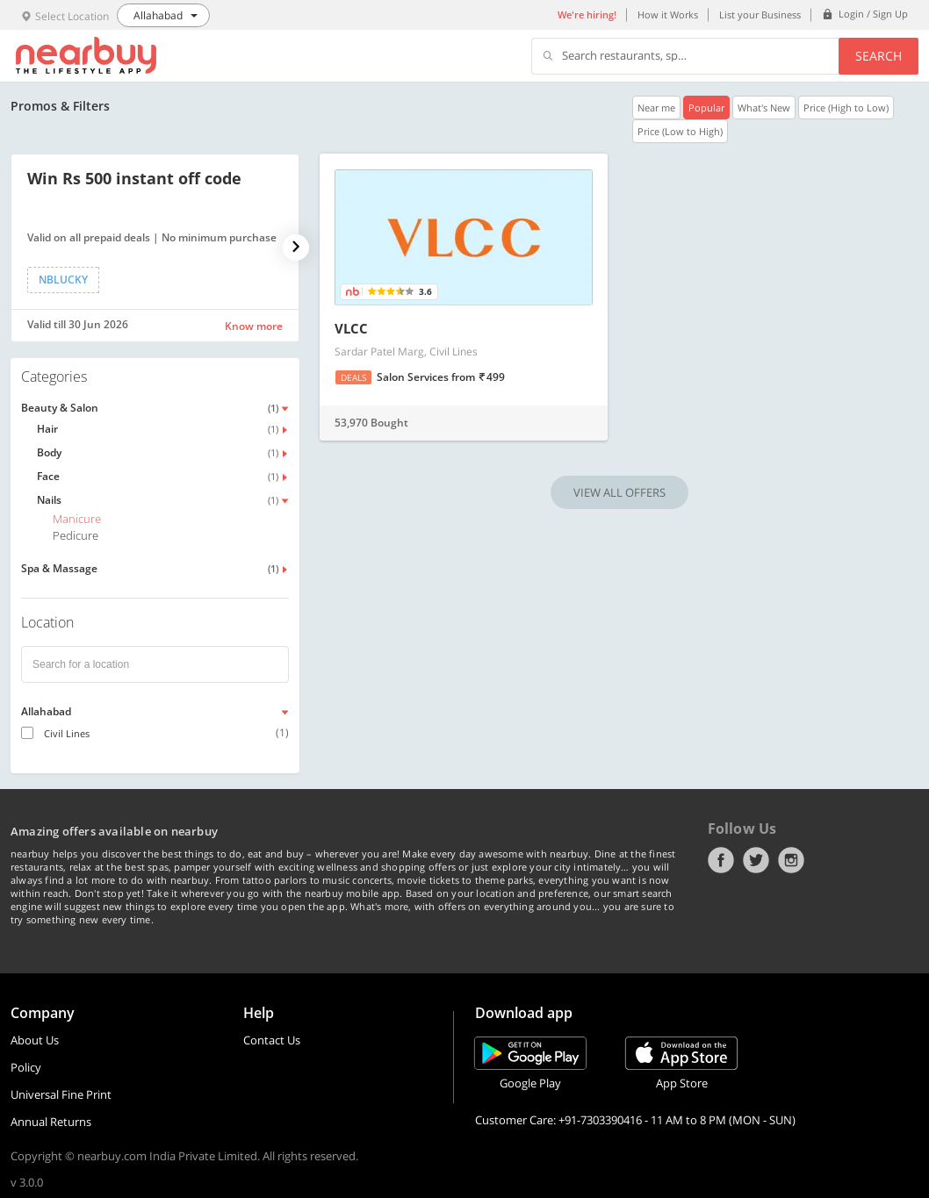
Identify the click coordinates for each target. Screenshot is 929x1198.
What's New (764, 107)
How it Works (667, 14)
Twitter (756, 860)
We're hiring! (587, 14)
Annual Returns (51, 1122)
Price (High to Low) (846, 107)
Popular (706, 107)
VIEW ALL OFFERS (619, 492)
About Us (35, 1040)
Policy (26, 1067)
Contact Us (271, 1040)
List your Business (760, 14)
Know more (254, 326)
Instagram (791, 860)
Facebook (721, 860)
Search (878, 55)
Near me (656, 107)
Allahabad (46, 711)
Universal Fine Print (61, 1094)
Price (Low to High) (680, 131)
